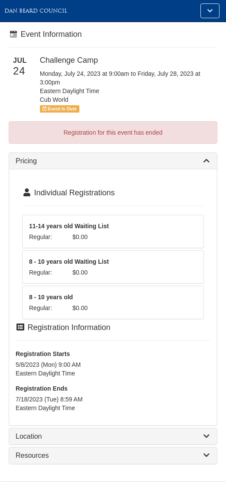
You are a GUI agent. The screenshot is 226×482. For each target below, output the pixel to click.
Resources (32, 455)
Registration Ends (42, 388)
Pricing (26, 161)
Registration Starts (43, 353)
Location (29, 436)
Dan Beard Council (35, 10)
